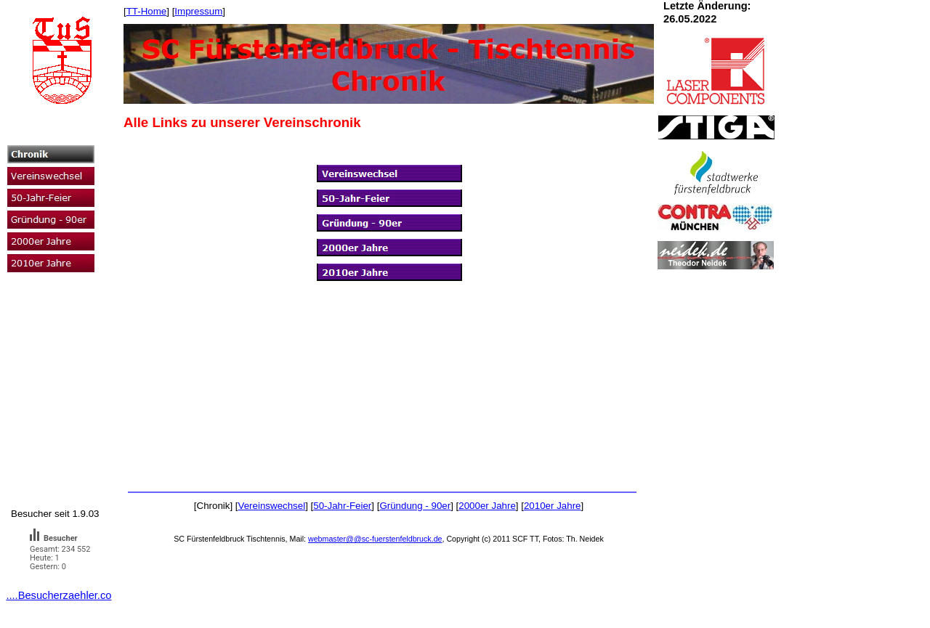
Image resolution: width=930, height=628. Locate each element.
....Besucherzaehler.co (58, 595)
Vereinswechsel (272, 505)
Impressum (198, 11)
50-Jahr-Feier (342, 505)
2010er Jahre (552, 505)
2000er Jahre (487, 505)
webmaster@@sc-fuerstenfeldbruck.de (375, 538)
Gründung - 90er (414, 505)
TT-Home (146, 11)
